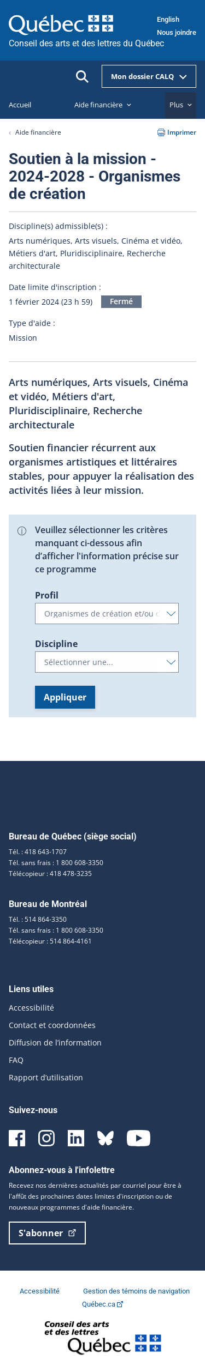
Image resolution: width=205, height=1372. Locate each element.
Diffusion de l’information (55, 1042)
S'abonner (47, 1233)
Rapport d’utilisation (46, 1077)
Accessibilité (31, 1007)
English (168, 19)
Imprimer (176, 132)
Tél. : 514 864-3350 (38, 919)
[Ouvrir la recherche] (82, 76)
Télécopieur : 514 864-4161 (50, 941)
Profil (46, 595)
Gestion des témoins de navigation (136, 1291)
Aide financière (38, 132)
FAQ (16, 1060)
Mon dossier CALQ (149, 76)
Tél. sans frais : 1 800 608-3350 (56, 862)
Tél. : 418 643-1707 (38, 851)
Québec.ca (102, 1304)
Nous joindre (176, 32)
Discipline (56, 644)
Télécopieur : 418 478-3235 (50, 873)
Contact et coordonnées (52, 1025)
